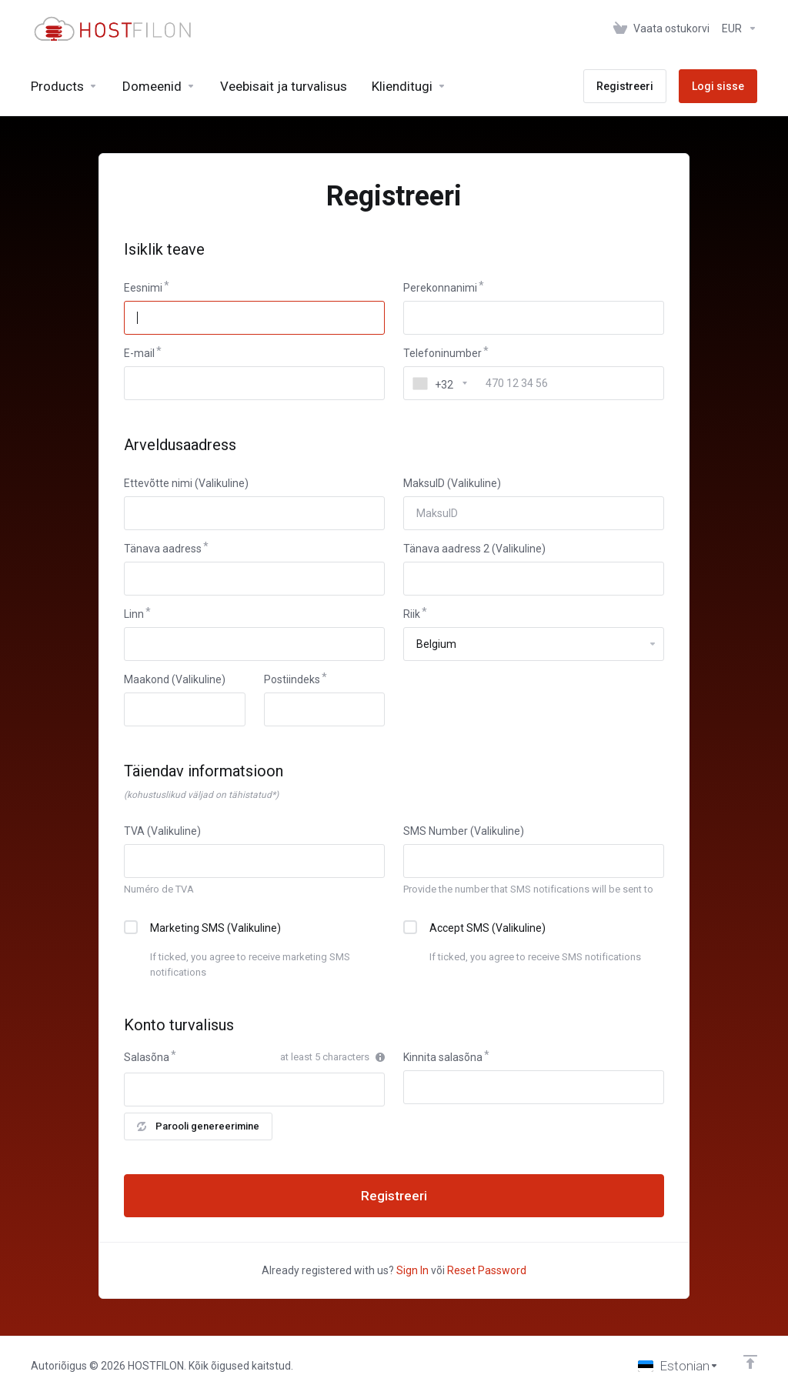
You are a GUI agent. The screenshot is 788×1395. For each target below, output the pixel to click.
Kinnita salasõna (442, 1057)
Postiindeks (292, 679)
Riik (411, 614)
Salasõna (146, 1057)
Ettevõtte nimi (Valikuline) (186, 483)
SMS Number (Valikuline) (463, 831)
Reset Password (486, 1270)
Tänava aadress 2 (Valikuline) (474, 548)
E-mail (139, 353)
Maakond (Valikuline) (174, 679)
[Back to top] (750, 1362)
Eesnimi (143, 288)
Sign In (412, 1270)
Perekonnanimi (440, 288)
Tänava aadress (163, 548)
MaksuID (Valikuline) (452, 483)
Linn (134, 614)
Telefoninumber (442, 353)
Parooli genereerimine (198, 1126)
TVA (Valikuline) (162, 831)
